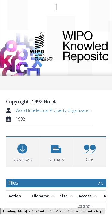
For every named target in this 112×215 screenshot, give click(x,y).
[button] (55, 151)
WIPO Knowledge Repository (80, 45)
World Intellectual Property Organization (54, 110)
